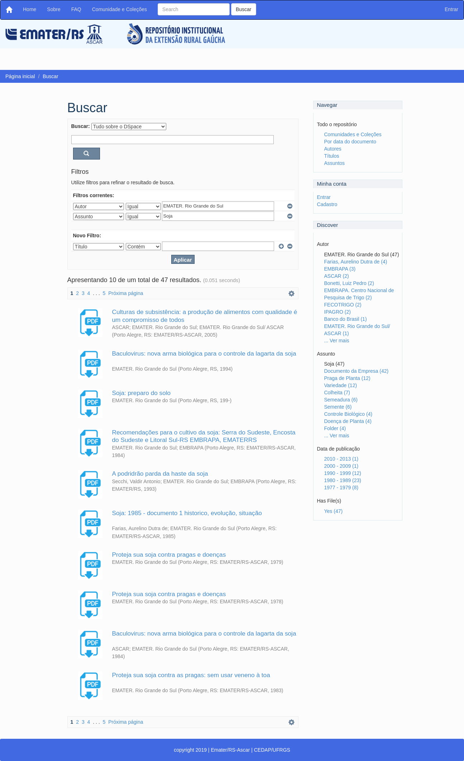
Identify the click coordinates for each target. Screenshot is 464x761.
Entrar (324, 197)
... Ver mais (336, 340)
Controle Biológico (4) (348, 414)
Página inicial (20, 76)
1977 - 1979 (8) (341, 487)
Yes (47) (333, 511)
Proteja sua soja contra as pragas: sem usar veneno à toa (191, 675)
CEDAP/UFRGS (272, 750)
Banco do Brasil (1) (345, 319)
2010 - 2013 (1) (341, 459)
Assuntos (334, 163)
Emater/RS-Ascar (230, 750)
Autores (332, 149)
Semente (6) (338, 407)
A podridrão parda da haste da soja (160, 473)
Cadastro (327, 204)
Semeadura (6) (341, 400)
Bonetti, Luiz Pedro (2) (349, 283)
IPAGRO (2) (337, 312)
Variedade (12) (340, 385)
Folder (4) (335, 428)
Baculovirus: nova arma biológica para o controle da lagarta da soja (204, 353)
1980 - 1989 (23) (343, 480)
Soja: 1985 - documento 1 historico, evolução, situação (187, 513)
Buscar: (80, 126)
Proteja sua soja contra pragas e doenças (169, 554)
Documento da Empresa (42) (356, 371)
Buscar (244, 9)
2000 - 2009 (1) (341, 466)
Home (32, 8)
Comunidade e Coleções (119, 9)
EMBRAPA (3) (340, 269)
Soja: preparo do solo (141, 392)
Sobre (53, 9)
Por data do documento (350, 141)
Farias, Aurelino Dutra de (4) (355, 262)
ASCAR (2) (336, 276)
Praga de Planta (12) (347, 378)
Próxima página (125, 293)
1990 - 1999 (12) (343, 473)
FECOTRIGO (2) (343, 305)
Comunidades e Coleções (353, 134)
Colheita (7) (337, 392)
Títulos (331, 156)
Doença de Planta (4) (348, 421)
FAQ (76, 9)
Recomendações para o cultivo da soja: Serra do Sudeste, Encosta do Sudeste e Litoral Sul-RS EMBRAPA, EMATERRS (204, 436)
